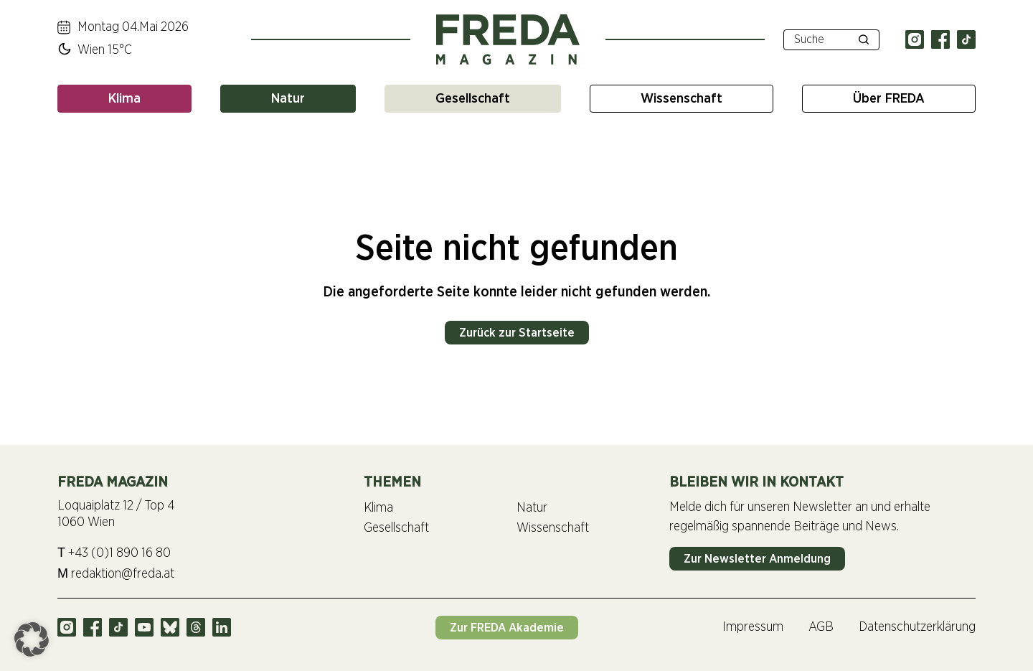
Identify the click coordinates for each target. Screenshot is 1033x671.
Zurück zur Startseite (517, 333)
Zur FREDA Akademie (507, 627)
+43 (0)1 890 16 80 (114, 553)
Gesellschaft (472, 98)
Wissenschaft (681, 98)
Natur (288, 98)
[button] (31, 639)
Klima (124, 98)
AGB (821, 627)
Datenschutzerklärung (917, 627)
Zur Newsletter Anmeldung (757, 559)
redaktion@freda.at (115, 574)
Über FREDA (889, 98)
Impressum (752, 627)
